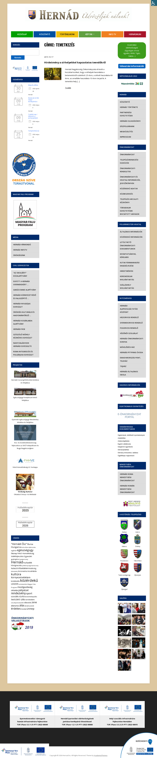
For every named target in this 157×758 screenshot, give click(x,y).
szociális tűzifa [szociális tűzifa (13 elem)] (17, 596)
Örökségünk (19, 255)
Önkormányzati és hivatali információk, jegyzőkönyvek (130, 180)
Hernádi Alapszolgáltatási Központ (128, 305)
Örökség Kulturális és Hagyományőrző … (23, 313)
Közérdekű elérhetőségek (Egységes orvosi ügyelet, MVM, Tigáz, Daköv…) (131, 50)
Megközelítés (126, 131)
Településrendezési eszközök (129, 161)
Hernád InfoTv (20, 250)
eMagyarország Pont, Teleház (130, 356)
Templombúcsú (33, 131)
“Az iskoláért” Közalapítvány (20, 274)
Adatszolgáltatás (123, 434)
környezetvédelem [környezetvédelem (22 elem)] (20, 577)
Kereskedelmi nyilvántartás (127, 274)
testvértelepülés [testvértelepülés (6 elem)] (31, 596)
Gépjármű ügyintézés (125, 440)
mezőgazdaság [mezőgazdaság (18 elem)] (25, 587)
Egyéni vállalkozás (124, 437)
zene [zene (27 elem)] (34, 602)
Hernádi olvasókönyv (130, 121)
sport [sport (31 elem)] (29, 593)
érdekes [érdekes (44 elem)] (16, 608)
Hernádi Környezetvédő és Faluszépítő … (24, 296)
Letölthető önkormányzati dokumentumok (127, 242)
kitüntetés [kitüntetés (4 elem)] (14, 571)
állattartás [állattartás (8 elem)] (15, 606)
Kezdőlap (22, 34)
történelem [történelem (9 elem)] (30, 599)
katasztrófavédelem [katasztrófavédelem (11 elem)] (20, 568)
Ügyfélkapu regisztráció (126, 449)
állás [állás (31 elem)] (22, 605)
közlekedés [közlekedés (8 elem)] (15, 581)
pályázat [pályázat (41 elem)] (23, 590)
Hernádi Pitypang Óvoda (131, 349)
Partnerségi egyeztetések (126, 114)
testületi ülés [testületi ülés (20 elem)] (18, 599)
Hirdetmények (126, 268)
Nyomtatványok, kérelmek (128, 252)
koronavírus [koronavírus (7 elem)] (22, 571)
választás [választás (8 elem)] (27, 602)
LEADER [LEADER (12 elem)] (14, 584)
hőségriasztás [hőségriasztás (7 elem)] (16, 565)
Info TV (112, 34)
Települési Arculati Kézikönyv (129, 200)
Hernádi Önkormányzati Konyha (131, 337)
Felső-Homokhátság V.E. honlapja (25, 467)
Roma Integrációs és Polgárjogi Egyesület (23, 353)
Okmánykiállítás (123, 443)
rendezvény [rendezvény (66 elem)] (18, 593)
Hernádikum (135, 34)
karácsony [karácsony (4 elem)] (34, 565)
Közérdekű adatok (128, 188)
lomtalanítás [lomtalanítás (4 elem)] (23, 584)
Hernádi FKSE (19, 329)
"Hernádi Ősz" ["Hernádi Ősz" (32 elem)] (19, 544)
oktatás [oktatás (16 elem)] (14, 590)
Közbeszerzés (126, 194)
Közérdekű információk (131, 234)
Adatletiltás (122, 432)
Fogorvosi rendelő (129, 325)
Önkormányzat (127, 154)
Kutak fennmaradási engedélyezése (129, 261)
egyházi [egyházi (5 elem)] (14, 551)
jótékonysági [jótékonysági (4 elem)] (26, 565)
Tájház (123, 363)
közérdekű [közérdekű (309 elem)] (29, 580)
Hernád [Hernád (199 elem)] (17, 562)
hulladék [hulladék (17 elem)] (27, 562)
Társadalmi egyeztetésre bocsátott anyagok (132, 209)
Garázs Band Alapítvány (24, 290)
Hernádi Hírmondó (22, 244)
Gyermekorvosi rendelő (131, 319)
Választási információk (132, 66)
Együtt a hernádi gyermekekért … (21, 283)
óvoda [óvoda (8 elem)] (23, 609)
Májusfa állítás (33, 85)
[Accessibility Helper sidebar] (154, 3)
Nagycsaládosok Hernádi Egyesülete (25, 344)
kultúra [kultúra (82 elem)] (16, 574)
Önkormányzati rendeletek (127, 170)
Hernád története (129, 107)
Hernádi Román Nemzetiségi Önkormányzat (127, 482)
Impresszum (125, 137)
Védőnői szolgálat (129, 330)
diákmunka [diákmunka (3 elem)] (32, 547)
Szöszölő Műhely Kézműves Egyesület (22, 336)
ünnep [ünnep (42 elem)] (30, 608)
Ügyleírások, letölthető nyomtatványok (131, 429)
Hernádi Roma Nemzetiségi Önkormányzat (127, 470)
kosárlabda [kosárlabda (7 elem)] (32, 571)
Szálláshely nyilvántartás (127, 283)
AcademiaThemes (100, 749)
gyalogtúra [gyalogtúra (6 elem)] (15, 559)
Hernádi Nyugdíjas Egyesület (21, 305)
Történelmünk (67, 34)
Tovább (68, 88)
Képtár (88, 34)
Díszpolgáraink (127, 126)
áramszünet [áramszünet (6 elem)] (29, 606)
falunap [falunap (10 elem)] (14, 553)
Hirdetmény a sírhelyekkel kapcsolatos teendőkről (75, 62)
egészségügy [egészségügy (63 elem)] (25, 550)
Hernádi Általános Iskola (132, 368)
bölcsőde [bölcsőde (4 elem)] (24, 547)
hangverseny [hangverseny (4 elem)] (23, 559)
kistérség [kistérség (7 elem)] (32, 568)
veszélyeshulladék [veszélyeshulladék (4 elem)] (17, 603)
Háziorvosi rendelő (129, 314)
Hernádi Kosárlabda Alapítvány (22, 322)
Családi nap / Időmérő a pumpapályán (33, 116)
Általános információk (131, 228)
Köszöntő (44, 34)
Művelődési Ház (127, 344)
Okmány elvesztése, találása (128, 446)
